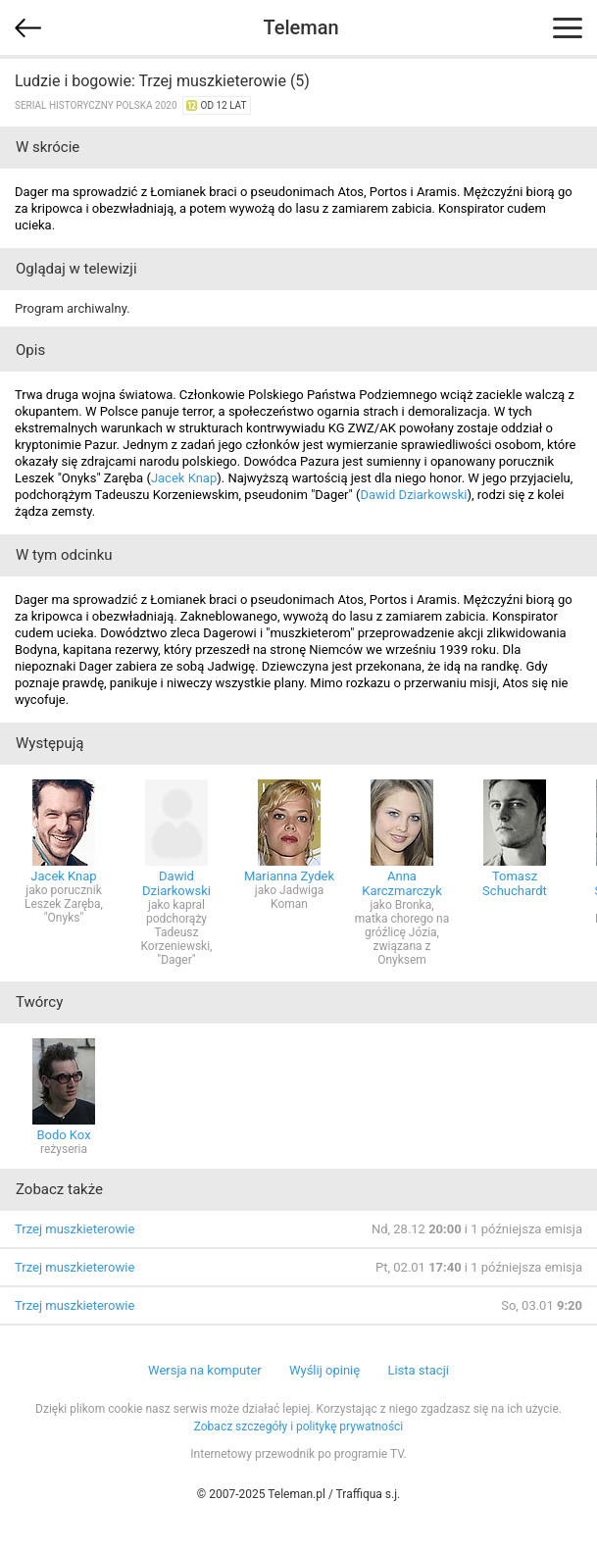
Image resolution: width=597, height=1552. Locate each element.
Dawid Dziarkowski (413, 494)
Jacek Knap (184, 478)
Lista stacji (418, 1370)
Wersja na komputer (205, 1370)
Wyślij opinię (324, 1370)
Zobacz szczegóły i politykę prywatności (299, 1426)
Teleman (300, 27)
